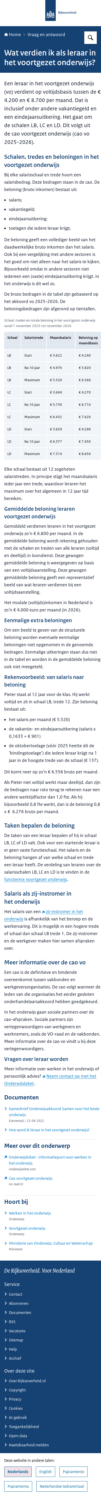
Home (12, 34)
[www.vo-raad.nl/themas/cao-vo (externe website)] (50, 1181)
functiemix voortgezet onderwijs (35, 879)
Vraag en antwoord (46, 34)
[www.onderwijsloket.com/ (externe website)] (50, 1163)
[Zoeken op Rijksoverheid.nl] (90, 37)
